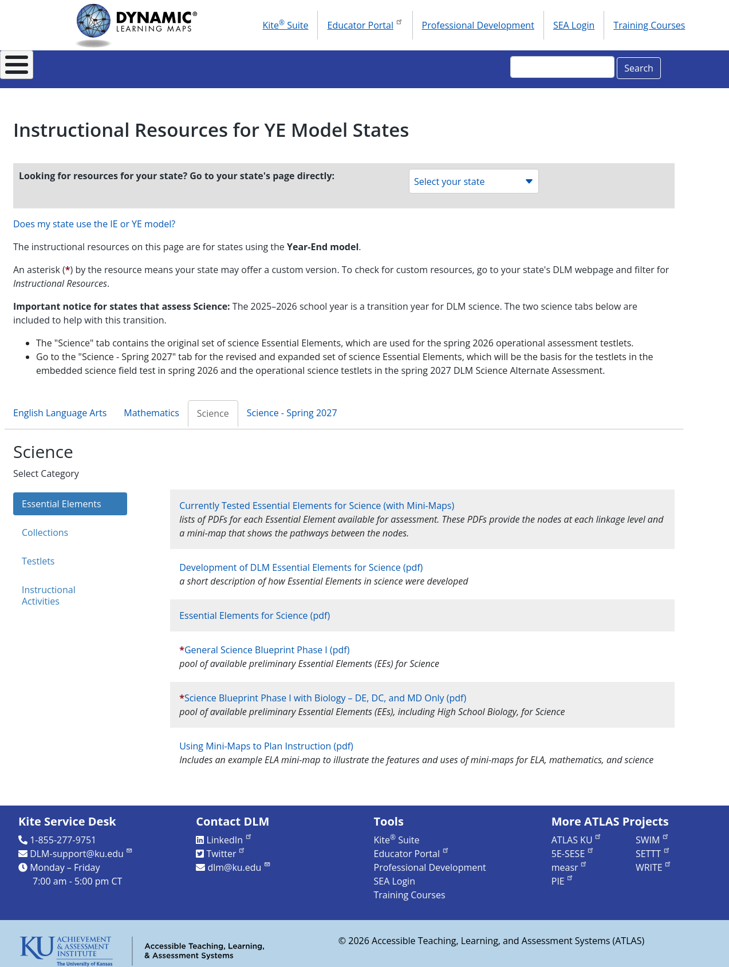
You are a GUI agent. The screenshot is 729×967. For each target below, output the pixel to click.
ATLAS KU (576, 833)
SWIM (652, 833)
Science (213, 407)
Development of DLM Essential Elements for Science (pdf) (301, 561)
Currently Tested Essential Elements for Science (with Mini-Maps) (316, 499)
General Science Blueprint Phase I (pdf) (266, 643)
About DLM (100, 66)
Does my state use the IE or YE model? (94, 217)
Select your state (474, 175)
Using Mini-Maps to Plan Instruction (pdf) (266, 739)
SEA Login (573, 25)
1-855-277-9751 (63, 833)
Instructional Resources (293, 66)
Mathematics (151, 406)
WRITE (654, 861)
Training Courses (649, 25)
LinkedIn (229, 833)
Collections (45, 526)
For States (183, 66)
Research (401, 66)
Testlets (38, 554)
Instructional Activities (49, 589)
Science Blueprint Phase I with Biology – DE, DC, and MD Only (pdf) (325, 691)
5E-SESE (572, 847)
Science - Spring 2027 (292, 406)
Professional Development (478, 25)
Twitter (226, 847)
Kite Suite (286, 24)
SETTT (653, 847)
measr (569, 861)
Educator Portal (365, 24)
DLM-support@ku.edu (81, 847)
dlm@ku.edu (239, 861)
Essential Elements (61, 497)
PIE (562, 875)
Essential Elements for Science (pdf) (254, 609)
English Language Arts (60, 406)
